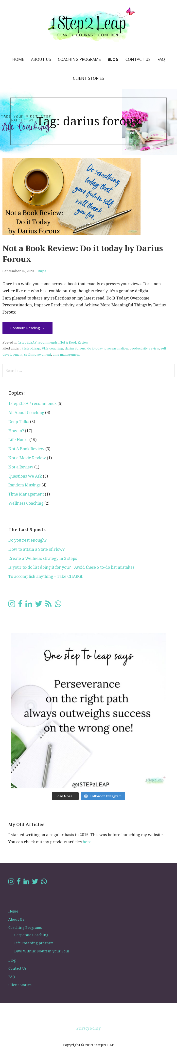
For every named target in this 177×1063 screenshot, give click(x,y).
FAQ (161, 59)
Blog (113, 59)
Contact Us (138, 59)
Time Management (26, 494)
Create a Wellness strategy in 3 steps (42, 558)
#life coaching (52, 349)
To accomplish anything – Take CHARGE (45, 576)
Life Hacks (18, 439)
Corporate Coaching (31, 935)
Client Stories (88, 78)
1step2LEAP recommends (38, 343)
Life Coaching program (33, 943)
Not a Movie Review (27, 458)
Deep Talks (18, 421)
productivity (138, 349)
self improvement (37, 355)
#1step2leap (30, 349)
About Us (41, 59)
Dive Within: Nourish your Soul (41, 951)
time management (66, 355)
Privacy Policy (88, 1028)
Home (18, 59)
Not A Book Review (73, 343)
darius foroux (75, 349)
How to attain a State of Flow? (36, 549)
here (87, 842)
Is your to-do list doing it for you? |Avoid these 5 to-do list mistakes (71, 567)
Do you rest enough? (27, 540)
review (154, 349)
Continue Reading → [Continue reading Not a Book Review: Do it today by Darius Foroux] (27, 327)
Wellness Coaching (25, 503)
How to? (16, 431)
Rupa (42, 271)
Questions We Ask (25, 476)
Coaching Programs (79, 59)
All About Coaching (26, 412)
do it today (95, 349)
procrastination (116, 349)
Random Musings (24, 485)
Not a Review (20, 467)
